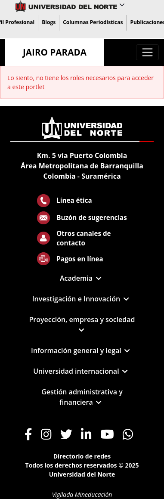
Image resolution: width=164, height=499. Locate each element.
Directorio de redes (82, 456)
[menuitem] (48, 23)
